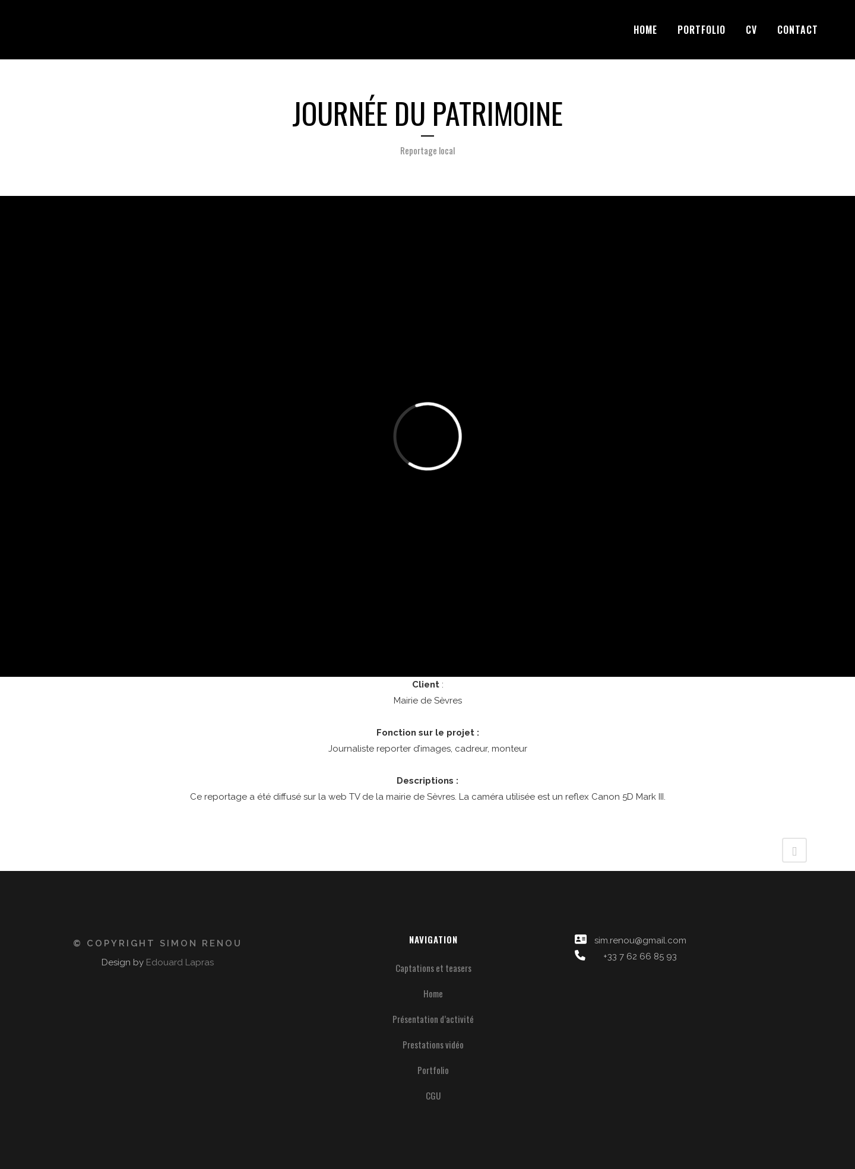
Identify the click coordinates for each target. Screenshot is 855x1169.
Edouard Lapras (180, 962)
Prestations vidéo (433, 1044)
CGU (433, 1095)
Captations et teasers (433, 967)
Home (433, 993)
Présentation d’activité (433, 1018)
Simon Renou (201, 943)
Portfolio (433, 1069)
